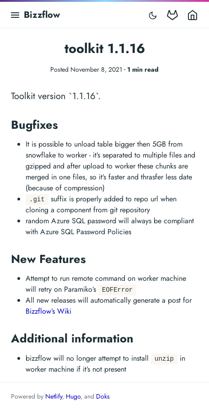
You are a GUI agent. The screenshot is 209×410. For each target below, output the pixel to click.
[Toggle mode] (153, 15)
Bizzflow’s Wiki (48, 311)
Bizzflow (42, 14)
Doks (103, 396)
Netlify (53, 396)
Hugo (73, 396)
